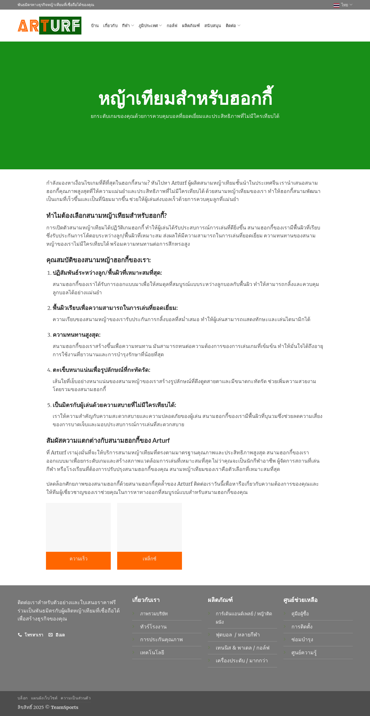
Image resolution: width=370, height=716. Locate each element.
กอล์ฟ (172, 25)
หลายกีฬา (249, 634)
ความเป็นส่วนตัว (76, 698)
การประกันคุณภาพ (161, 639)
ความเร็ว (78, 559)
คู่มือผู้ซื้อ (300, 614)
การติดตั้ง (302, 626)
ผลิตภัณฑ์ (191, 25)
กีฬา (128, 25)
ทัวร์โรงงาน (153, 626)
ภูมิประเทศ (150, 25)
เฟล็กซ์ (149, 559)
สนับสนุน (212, 25)
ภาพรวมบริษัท (154, 614)
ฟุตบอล (224, 634)
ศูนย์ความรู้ (304, 652)
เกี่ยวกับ (110, 25)
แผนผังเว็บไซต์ (44, 698)
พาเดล (245, 647)
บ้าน (95, 25)
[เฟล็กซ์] (149, 527)
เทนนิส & (227, 647)
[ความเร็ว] (78, 527)
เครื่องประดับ (231, 660)
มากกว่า (258, 660)
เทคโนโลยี (152, 652)
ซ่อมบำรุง (302, 639)
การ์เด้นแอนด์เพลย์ (234, 614)
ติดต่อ (233, 25)
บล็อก (23, 698)
